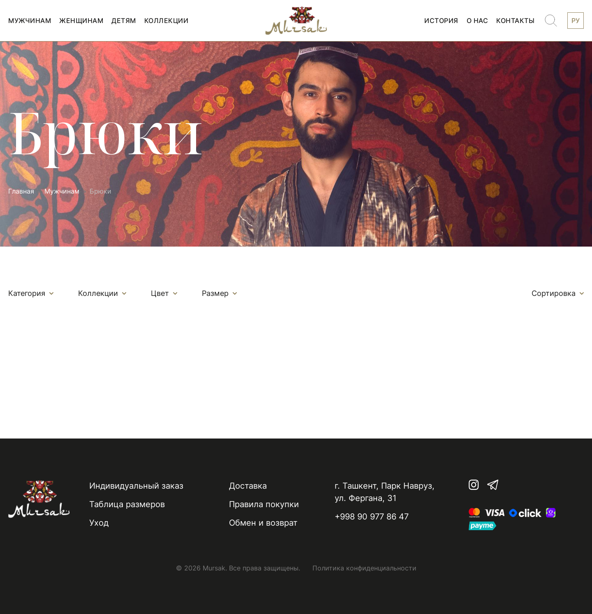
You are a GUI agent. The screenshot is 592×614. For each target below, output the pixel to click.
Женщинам (81, 20)
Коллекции (166, 20)
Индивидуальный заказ (136, 486)
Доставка (248, 486)
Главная (21, 191)
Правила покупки (264, 504)
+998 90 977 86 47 (372, 517)
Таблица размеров (127, 504)
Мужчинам (29, 20)
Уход (99, 523)
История (441, 20)
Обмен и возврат (263, 523)
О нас (477, 20)
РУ (575, 20)
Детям (123, 20)
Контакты (515, 20)
